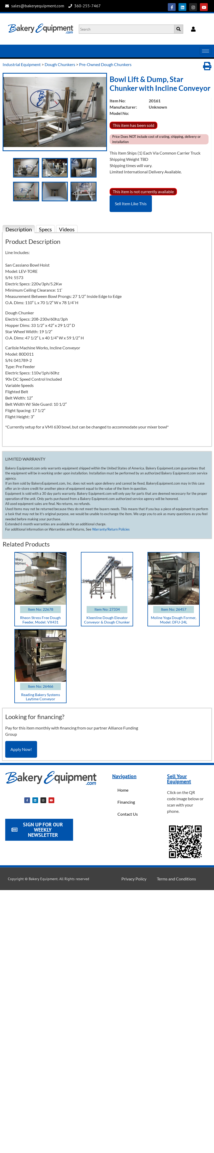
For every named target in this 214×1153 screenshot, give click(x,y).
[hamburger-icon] (205, 51)
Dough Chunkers (60, 64)
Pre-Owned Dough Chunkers (105, 64)
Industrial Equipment (22, 64)
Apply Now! (21, 749)
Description (18, 229)
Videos (67, 229)
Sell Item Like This (131, 203)
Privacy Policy (133, 878)
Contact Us (127, 813)
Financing (126, 801)
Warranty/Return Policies (111, 529)
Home (122, 789)
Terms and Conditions (176, 878)
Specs (45, 229)
